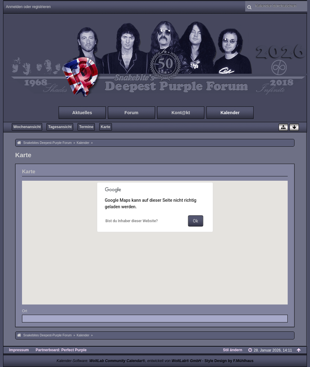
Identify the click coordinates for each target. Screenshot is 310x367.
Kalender (230, 112)
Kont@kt (180, 112)
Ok (195, 220)
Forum (132, 112)
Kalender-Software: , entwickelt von (128, 361)
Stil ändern (232, 350)
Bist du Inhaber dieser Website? (131, 221)
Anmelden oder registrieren (28, 7)
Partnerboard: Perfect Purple (61, 350)
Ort (24, 311)
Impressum (19, 350)
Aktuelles (82, 112)
